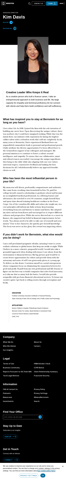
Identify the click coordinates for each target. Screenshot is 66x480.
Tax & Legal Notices (11, 375)
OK (43, 475)
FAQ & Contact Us (10, 389)
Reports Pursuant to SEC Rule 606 (17, 371)
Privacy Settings (41, 393)
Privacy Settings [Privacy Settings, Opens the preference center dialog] (28, 475)
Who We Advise (9, 346)
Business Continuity (11, 367)
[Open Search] (29, 3)
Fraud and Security (42, 375)
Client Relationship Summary (46, 371)
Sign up (8, 436)
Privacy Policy (39, 389)
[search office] (40, 417)
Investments (8, 401)
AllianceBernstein (41, 397)
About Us (38, 342)
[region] (33, 471)
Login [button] (50, 3)
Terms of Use (8, 363)
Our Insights (8, 350)
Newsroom (7, 397)
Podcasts (7, 393)
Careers (37, 346)
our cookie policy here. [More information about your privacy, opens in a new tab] (46, 471)
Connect (9, 459)
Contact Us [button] (38, 3)
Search (37, 401)
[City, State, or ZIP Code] (23, 417)
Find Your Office (13, 411)
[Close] (63, 466)
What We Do (8, 342)
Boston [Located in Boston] (6, 22)
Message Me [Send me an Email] (9, 28)
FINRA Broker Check (42, 363)
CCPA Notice (39, 367)
